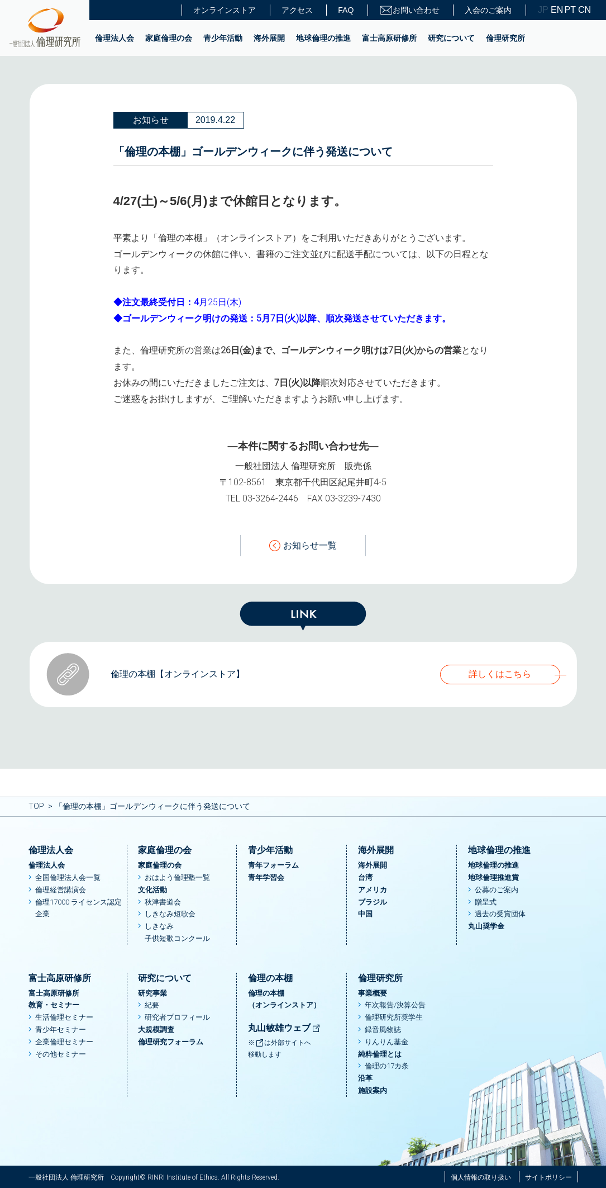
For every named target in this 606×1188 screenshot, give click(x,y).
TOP (36, 806)
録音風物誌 (383, 1029)
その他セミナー (60, 1054)
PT (570, 10)
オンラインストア (224, 10)
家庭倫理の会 (168, 38)
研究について (451, 38)
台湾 (365, 877)
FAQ (346, 10)
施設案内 (372, 1090)
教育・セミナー (53, 1005)
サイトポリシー (548, 1177)
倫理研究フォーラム (170, 1042)
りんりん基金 (386, 1042)
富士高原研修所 (389, 38)
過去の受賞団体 (500, 914)
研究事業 (152, 993)
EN (556, 10)
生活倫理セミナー (64, 1017)
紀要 (152, 1005)
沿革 (365, 1078)
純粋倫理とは (380, 1054)
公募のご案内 (496, 890)
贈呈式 (486, 902)
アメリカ (372, 890)
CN (583, 10)
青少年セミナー (60, 1029)
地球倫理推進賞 (493, 877)
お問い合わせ (409, 10)
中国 (365, 914)
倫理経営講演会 (60, 890)
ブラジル (372, 902)
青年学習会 (266, 877)
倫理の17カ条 (387, 1066)
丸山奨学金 (486, 926)
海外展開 (269, 38)
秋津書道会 (163, 902)
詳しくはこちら (500, 674)
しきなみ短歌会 (170, 914)
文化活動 (152, 890)
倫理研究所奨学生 (394, 1017)
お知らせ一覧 (303, 546)
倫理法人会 (114, 38)
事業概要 (372, 993)
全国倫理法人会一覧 (68, 877)
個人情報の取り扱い (481, 1177)
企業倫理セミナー (64, 1042)
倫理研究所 (505, 38)
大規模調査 (156, 1029)
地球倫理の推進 (323, 38)
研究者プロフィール (177, 1017)
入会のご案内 (488, 10)
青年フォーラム (273, 865)
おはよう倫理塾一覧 (177, 877)
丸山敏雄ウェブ (284, 1028)
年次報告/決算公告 (395, 1005)
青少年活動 (222, 38)
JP (543, 10)
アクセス (297, 10)
